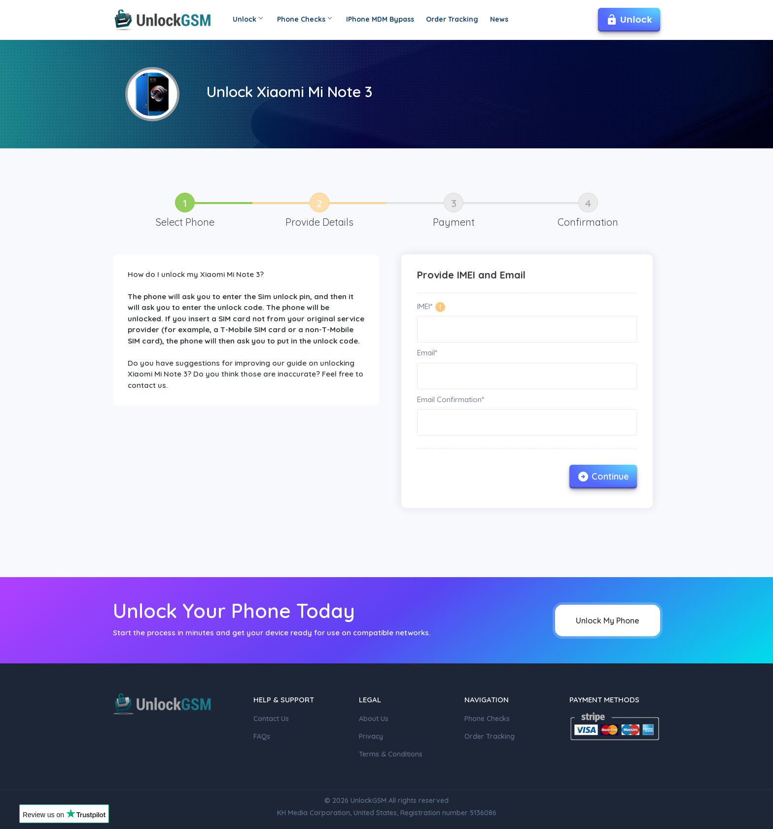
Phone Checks (304, 19)
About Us (373, 718)
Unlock (247, 19)
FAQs (261, 736)
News (499, 19)
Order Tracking (452, 19)
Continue (603, 477)
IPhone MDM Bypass (380, 19)
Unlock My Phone (607, 620)
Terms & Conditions (390, 754)
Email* (427, 352)
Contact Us (271, 718)
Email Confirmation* (450, 399)
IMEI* (424, 306)
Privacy (371, 736)
